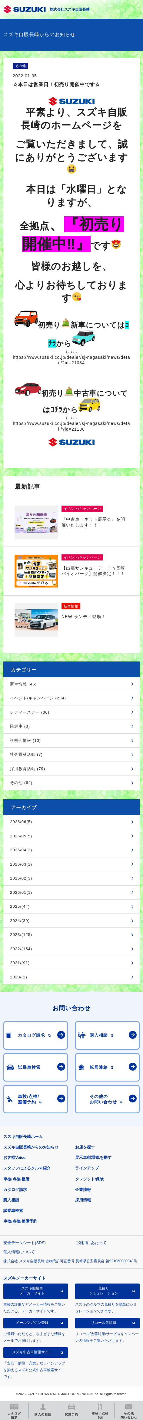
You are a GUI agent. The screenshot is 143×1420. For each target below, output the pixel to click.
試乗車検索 (13, 1210)
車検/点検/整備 (16, 1179)
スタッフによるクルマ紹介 (27, 1168)
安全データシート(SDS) (24, 1242)
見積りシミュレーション (103, 1290)
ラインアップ (87, 1168)
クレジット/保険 (89, 1179)
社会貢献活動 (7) (26, 754)
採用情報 (83, 1200)
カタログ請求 (15, 1189)
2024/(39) (20, 920)
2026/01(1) (21, 892)
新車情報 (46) (23, 684)
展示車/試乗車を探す (93, 1157)
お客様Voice (14, 1157)
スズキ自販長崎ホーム (23, 1136)
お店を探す (85, 1147)
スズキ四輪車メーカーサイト (32, 1290)
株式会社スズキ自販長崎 (70, 9)
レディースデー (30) (29, 712)
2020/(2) (18, 977)
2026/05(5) (21, 836)
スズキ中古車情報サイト (32, 1352)
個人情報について (19, 1252)
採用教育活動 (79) (27, 768)
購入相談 (11, 1200)
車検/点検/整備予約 (20, 1221)
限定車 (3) (20, 726)
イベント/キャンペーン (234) (38, 698)
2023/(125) (21, 934)
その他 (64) (21, 782)
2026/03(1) (21, 864)
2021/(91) (20, 963)
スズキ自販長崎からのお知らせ (30, 1147)
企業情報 (83, 1189)
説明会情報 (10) (25, 740)
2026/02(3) (21, 878)
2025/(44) (20, 906)
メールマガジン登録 (32, 1323)
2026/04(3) (21, 850)
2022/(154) (21, 949)
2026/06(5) (21, 821)
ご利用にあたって (91, 1242)
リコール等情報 (103, 1323)
